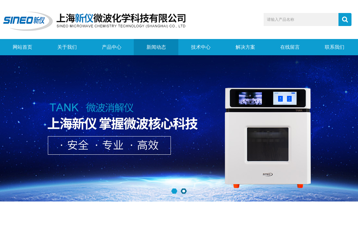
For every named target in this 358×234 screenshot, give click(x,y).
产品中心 (111, 47)
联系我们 (334, 47)
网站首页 (22, 47)
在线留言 (290, 47)
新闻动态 (156, 47)
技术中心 (201, 47)
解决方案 (245, 47)
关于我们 (67, 47)
